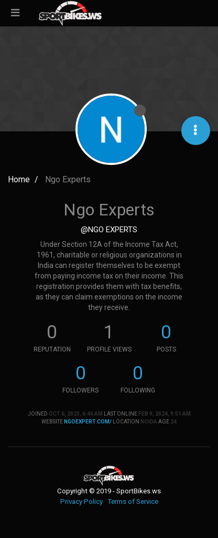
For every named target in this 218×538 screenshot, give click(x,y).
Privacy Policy (81, 501)
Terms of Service (132, 501)
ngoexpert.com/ (88, 422)
